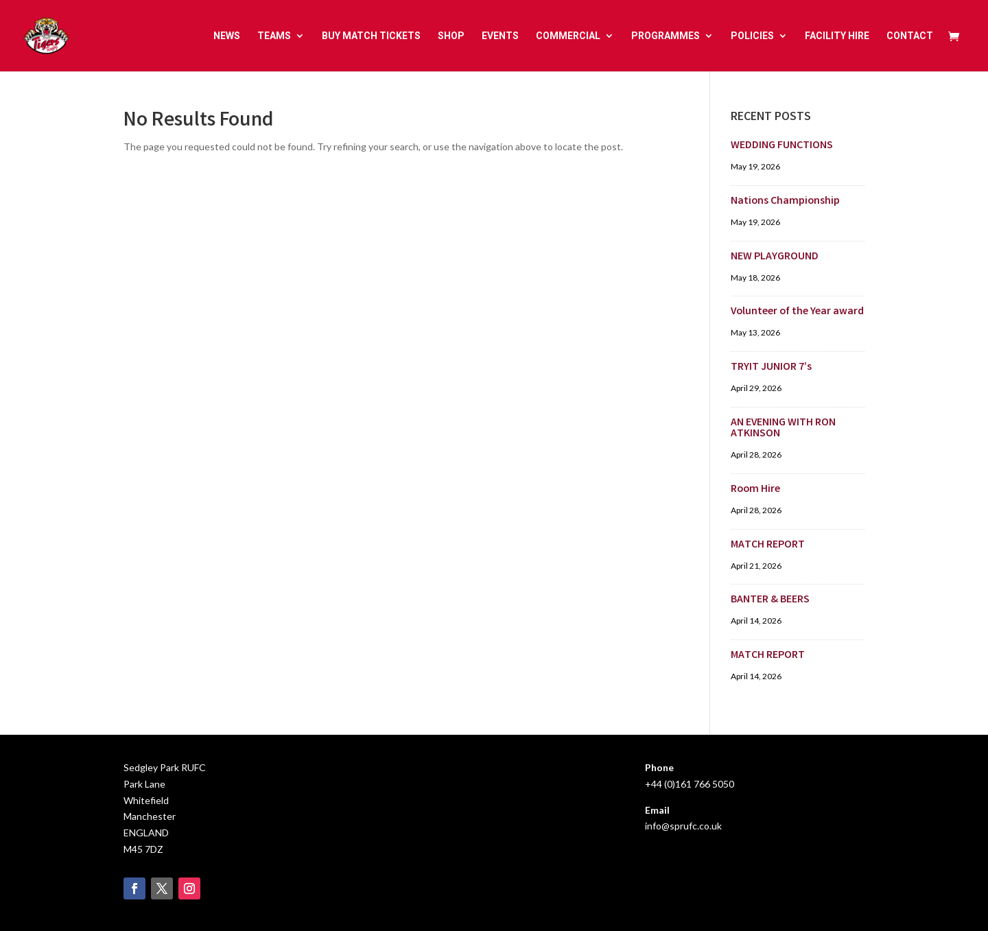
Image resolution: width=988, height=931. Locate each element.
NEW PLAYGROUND (775, 257)
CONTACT (909, 36)
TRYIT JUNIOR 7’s (771, 367)
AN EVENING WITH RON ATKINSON (783, 428)
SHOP (451, 36)
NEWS (226, 36)
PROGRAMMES (665, 36)
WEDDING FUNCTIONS (782, 146)
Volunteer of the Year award (797, 312)
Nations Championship (785, 201)
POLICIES (752, 36)
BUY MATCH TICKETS (371, 36)
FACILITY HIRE (837, 36)
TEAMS (274, 36)
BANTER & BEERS (770, 600)
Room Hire (755, 489)
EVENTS (500, 36)
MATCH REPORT (768, 545)
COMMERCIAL (568, 36)
